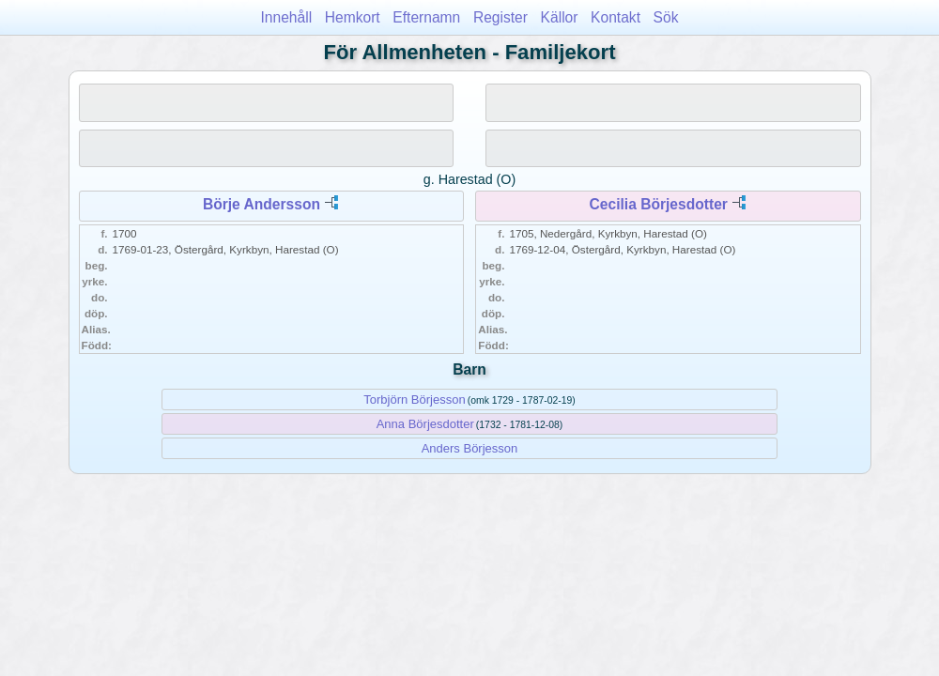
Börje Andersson (261, 204)
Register (500, 17)
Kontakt (615, 17)
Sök (666, 17)
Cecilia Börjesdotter (659, 204)
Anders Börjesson (470, 448)
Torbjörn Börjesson (414, 399)
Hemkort (352, 17)
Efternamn (426, 17)
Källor (559, 17)
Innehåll (287, 17)
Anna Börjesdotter (425, 424)
